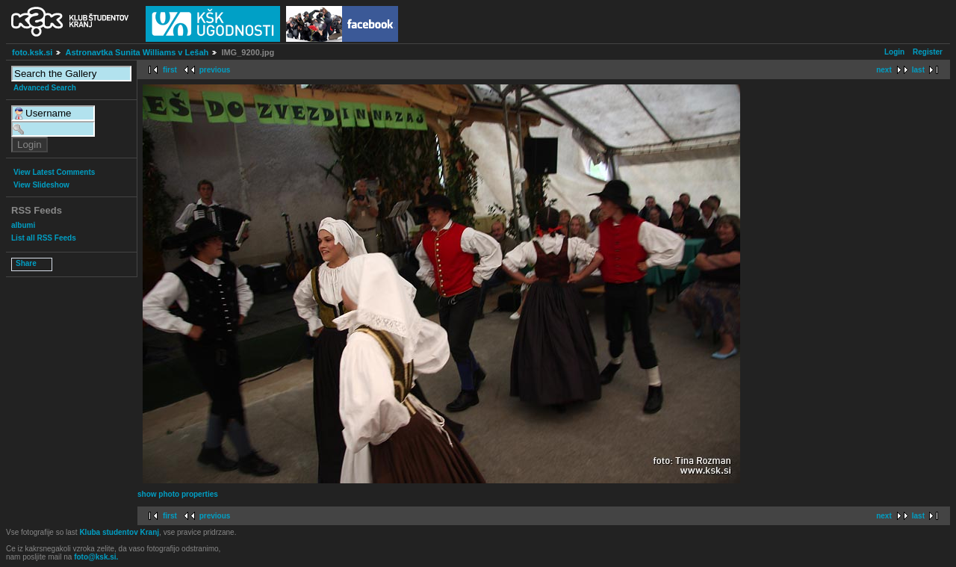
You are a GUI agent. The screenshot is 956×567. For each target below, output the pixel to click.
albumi (23, 225)
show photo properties (177, 494)
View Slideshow (41, 185)
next (884, 70)
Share (26, 263)
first (170, 70)
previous (215, 70)
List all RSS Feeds (43, 238)
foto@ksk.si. (96, 557)
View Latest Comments (54, 172)
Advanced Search (44, 88)
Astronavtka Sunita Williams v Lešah (136, 52)
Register (928, 52)
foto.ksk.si (32, 52)
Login (894, 52)
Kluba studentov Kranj (119, 532)
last (918, 70)
